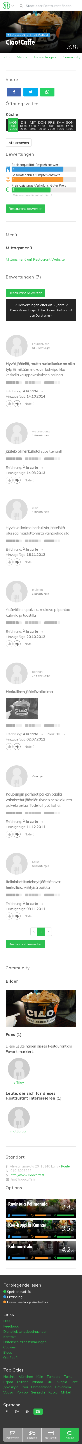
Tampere (54, 1376)
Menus (22, 57)
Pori (25, 1387)
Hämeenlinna (41, 1387)
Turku (68, 1376)
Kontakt (9, 1336)
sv (17, 1412)
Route (65, 1166)
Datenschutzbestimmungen (25, 1342)
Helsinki (9, 1376)
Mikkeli (66, 1392)
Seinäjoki (38, 1392)
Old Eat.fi (10, 1357)
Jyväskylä (11, 1387)
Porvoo (22, 1392)
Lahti (74, 1382)
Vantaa (38, 1382)
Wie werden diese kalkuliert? (32, 195)
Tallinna (22, 1382)
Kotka (53, 1392)
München (26, 1376)
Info (6, 57)
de (38, 1412)
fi (7, 1412)
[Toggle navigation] (8, 5)
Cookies (9, 1347)
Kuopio (62, 1382)
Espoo (8, 1382)
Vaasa (8, 1392)
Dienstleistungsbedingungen (25, 1331)
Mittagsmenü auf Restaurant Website (35, 259)
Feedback (11, 1326)
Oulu (50, 1382)
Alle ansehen (19, 142)
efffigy (19, 1082)
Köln (40, 1376)
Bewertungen (45, 57)
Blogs (7, 1352)
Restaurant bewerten (25, 208)
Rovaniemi (63, 1387)
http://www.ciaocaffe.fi (27, 1175)
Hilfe (6, 1321)
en (28, 1412)
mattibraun (18, 1131)
